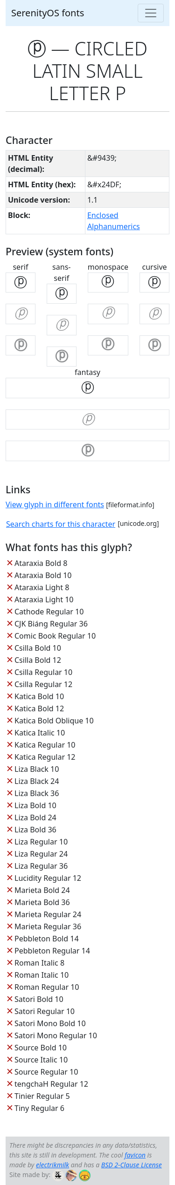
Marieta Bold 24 (42, 890)
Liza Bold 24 (35, 817)
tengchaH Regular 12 (51, 1084)
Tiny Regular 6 (39, 1108)
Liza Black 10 (36, 769)
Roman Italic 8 (39, 963)
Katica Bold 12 (39, 708)
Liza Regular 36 (41, 866)
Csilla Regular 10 (43, 672)
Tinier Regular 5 (42, 1096)
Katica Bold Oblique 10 (54, 720)
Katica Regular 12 (44, 757)
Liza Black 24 (36, 781)
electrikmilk (52, 1164)
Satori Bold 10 (38, 999)
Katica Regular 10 (44, 745)
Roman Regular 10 (46, 987)
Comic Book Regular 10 (55, 636)
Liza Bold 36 (35, 829)
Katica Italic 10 (39, 733)
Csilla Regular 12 (43, 684)
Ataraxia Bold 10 (42, 575)
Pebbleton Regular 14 (52, 951)
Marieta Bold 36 (42, 902)
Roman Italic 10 (41, 975)
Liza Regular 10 (41, 842)
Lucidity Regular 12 (47, 878)
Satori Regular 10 (44, 1011)
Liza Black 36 (36, 793)
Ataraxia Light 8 (41, 587)
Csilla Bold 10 (37, 648)
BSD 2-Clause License (131, 1164)
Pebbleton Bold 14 (46, 938)
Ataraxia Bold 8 (40, 563)
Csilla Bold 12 (37, 660)
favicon (135, 1155)
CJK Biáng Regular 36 (51, 624)
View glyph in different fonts (55, 504)
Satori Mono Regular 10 (55, 1035)
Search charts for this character (60, 524)
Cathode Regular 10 (49, 611)
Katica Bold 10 (39, 696)
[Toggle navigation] (151, 13)
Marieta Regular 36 (47, 926)
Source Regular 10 (46, 1072)
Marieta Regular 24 (47, 914)
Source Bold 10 (40, 1047)
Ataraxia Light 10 (43, 599)
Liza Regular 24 (41, 854)
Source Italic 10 (41, 1060)
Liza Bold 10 (35, 805)
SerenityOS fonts (47, 13)
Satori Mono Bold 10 (50, 1023)
